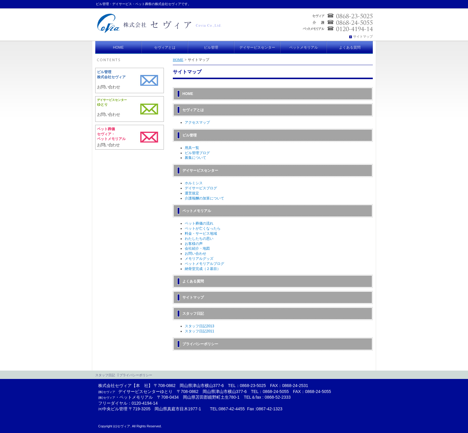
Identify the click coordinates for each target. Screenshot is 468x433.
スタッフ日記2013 (199, 326)
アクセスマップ (197, 122)
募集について (195, 158)
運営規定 (192, 193)
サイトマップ (193, 297)
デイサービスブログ (201, 188)
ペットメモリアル (196, 211)
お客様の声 (194, 244)
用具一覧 (192, 148)
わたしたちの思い (199, 239)
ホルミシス (194, 183)
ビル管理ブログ (197, 153)
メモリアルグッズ (199, 259)
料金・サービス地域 (201, 233)
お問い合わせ (195, 253)
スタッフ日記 (193, 313)
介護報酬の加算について (204, 198)
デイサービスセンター (200, 170)
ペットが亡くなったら (203, 228)
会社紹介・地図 (197, 248)
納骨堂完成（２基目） (203, 269)
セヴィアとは (193, 110)
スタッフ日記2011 (199, 331)
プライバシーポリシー (200, 344)
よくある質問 (193, 281)
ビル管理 (189, 135)
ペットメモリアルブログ (204, 264)
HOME (178, 60)
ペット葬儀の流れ (199, 223)
